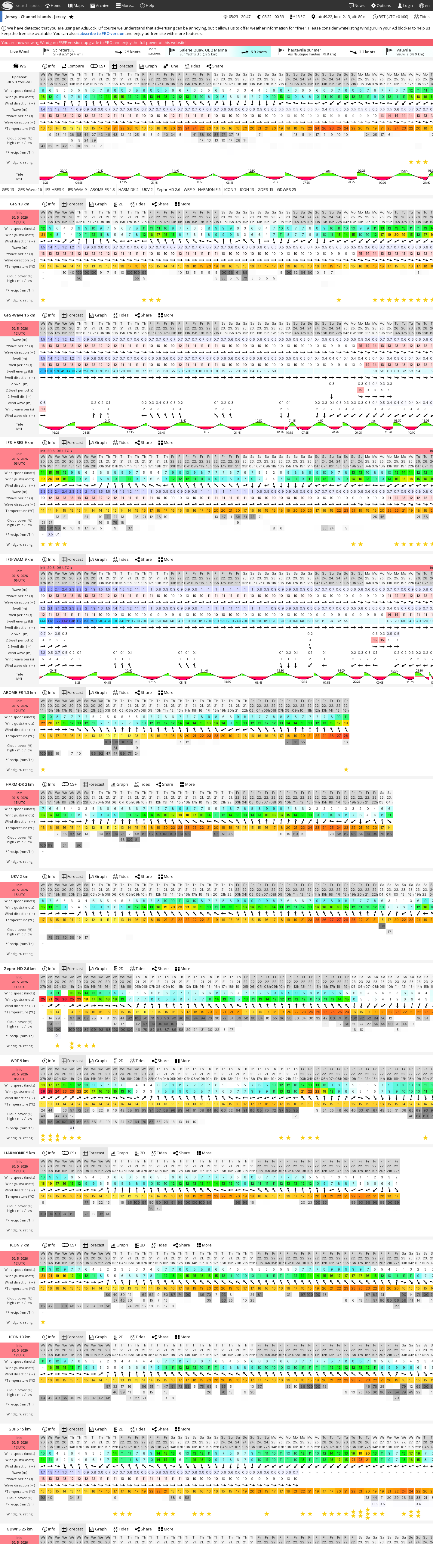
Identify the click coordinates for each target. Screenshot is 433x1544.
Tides (422, 16)
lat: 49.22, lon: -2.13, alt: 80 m (339, 16)
